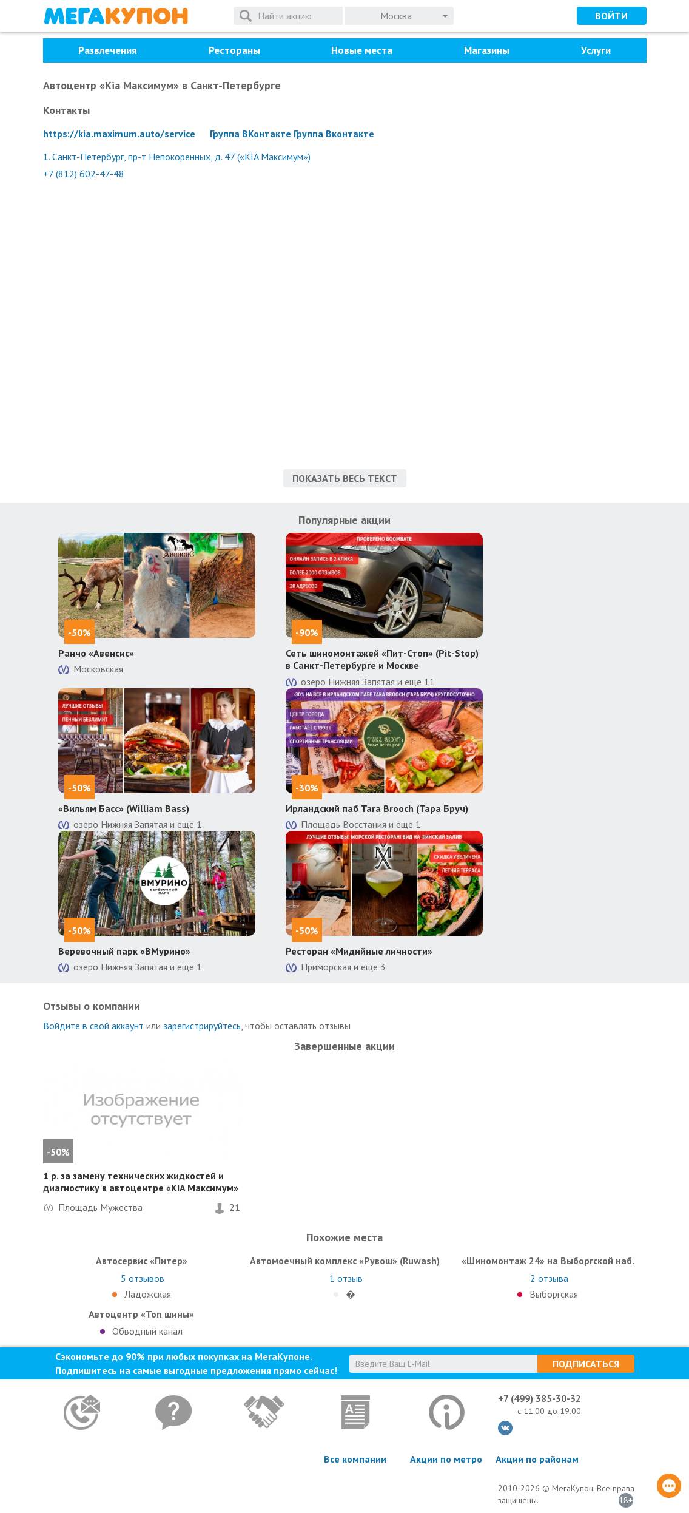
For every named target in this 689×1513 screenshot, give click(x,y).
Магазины (486, 50)
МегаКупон (116, 16)
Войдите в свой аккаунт (93, 1026)
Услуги (596, 50)
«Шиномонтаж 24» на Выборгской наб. (548, 1260)
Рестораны (234, 50)
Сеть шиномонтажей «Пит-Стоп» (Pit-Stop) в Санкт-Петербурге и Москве (382, 659)
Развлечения (107, 50)
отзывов (142, 1278)
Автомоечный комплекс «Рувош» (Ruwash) (345, 1260)
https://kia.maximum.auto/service (119, 133)
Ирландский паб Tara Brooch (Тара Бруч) (377, 808)
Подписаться (586, 1364)
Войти (611, 16)
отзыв (346, 1278)
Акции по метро (446, 1459)
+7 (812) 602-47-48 (83, 174)
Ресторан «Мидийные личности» (359, 951)
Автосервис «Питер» (141, 1260)
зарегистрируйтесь (202, 1026)
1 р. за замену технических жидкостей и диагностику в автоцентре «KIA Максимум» (140, 1181)
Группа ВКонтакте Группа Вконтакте (292, 133)
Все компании (355, 1459)
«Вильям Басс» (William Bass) (123, 808)
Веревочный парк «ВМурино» (124, 951)
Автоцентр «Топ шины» (141, 1314)
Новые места (361, 50)
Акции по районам (537, 1459)
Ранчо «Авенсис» (96, 653)
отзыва (549, 1278)
